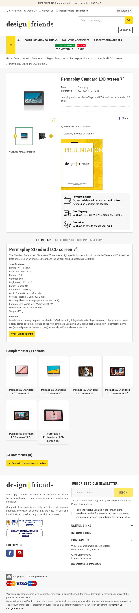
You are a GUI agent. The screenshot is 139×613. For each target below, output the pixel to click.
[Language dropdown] (124, 11)
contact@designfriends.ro (87, 564)
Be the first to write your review (27, 463)
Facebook (10, 553)
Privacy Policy (123, 517)
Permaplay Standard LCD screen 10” (21, 391)
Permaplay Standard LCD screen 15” (85, 391)
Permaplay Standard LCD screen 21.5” (21, 435)
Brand (64, 87)
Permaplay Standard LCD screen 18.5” (117, 391)
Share (123, 118)
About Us (30, 10)
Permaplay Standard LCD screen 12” (53, 391)
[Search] (105, 20)
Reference (66, 90)
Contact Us (46, 10)
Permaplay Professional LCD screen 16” (53, 437)
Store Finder (13, 10)
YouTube (19, 553)
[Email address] (92, 492)
